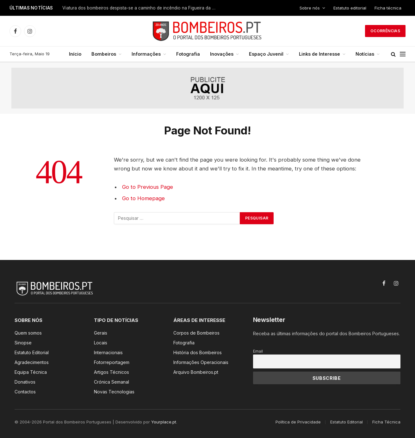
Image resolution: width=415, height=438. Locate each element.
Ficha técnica (388, 7)
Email (258, 351)
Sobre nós (310, 7)
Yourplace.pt (163, 421)
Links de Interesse (319, 54)
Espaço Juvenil (266, 54)
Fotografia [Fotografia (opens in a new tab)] (188, 54)
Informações (146, 54)
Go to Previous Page (147, 187)
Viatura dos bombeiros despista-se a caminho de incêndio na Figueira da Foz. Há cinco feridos (141, 7)
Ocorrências (385, 30)
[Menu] (403, 54)
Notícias (365, 54)
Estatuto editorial (349, 7)
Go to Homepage (143, 198)
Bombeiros (103, 54)
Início (75, 54)
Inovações (221, 54)
